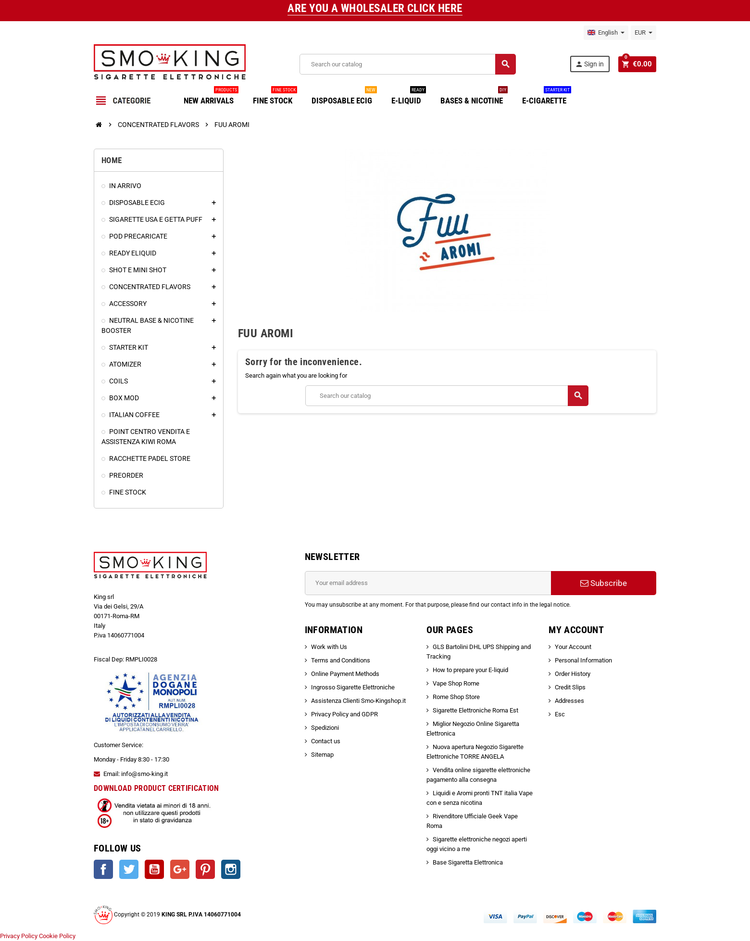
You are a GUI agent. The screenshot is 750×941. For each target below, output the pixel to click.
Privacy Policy (19, 936)
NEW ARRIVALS (211, 97)
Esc (560, 714)
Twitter (128, 869)
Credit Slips (570, 687)
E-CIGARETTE (546, 97)
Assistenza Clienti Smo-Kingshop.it (358, 700)
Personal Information (583, 660)
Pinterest (205, 869)
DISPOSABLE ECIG (344, 97)
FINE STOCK (275, 97)
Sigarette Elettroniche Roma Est (475, 710)
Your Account (573, 646)
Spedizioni (325, 727)
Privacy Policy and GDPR (344, 714)
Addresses (569, 700)
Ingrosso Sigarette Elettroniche (353, 687)
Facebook (103, 869)
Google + (179, 869)
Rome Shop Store (456, 696)
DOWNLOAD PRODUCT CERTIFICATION (156, 788)
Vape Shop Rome (456, 683)
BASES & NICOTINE (474, 97)
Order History (572, 673)
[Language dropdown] (606, 32)
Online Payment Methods (345, 673)
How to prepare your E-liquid (470, 670)
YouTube (154, 869)
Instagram (230, 869)
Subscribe (603, 583)
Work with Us (329, 646)
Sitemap (322, 754)
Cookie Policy (57, 936)
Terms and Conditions (340, 660)
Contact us (325, 741)
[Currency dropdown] (643, 32)
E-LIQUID (408, 97)
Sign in (591, 64)
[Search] (408, 64)
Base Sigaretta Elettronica (468, 862)
